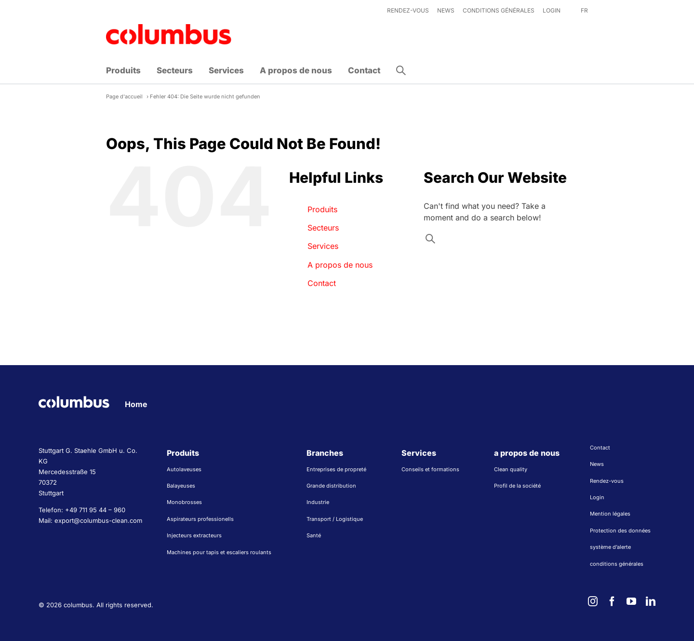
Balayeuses (181, 485)
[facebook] (612, 601)
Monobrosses (184, 502)
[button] (401, 70)
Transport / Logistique (335, 519)
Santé (314, 535)
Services (322, 246)
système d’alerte (610, 547)
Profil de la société (517, 485)
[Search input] (498, 241)
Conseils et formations (430, 469)
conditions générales (616, 563)
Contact (321, 283)
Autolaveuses (184, 469)
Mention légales (610, 513)
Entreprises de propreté (336, 469)
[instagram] (593, 601)
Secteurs (323, 227)
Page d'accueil (124, 96)
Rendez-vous (607, 480)
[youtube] (631, 601)
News (597, 464)
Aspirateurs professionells (200, 519)
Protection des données (620, 530)
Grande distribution (331, 485)
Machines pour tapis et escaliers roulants (219, 552)
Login (597, 497)
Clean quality (510, 469)
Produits (322, 209)
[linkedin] (650, 601)
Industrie (318, 502)
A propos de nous (340, 265)
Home (136, 404)
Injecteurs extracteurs (194, 535)
